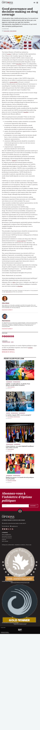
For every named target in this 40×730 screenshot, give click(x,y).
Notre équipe (5, 541)
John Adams (6, 30)
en (34, 2)
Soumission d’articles (7, 536)
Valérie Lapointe (11, 386)
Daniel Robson (11, 449)
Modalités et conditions (20, 544)
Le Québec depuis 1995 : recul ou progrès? (18, 415)
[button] (5, 336)
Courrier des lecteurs (7, 537)
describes (19, 64)
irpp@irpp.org (14, 526)
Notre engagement (6, 534)
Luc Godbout (10, 416)
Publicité (4, 539)
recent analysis (21, 241)
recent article (13, 82)
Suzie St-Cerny (17, 416)
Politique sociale (14, 413)
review (9, 54)
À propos (5, 532)
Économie (8, 413)
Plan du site (28, 544)
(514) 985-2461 (6, 526)
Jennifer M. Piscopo (12, 480)
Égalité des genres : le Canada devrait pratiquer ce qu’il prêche (20, 478)
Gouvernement (22, 413)
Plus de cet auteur (7, 309)
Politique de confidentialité (8, 544)
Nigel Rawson (13, 30)
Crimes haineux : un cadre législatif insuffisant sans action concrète (20, 446)
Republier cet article (8, 351)
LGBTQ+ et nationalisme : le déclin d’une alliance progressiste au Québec (18, 384)
